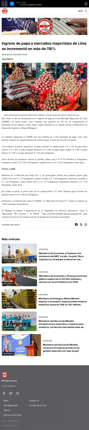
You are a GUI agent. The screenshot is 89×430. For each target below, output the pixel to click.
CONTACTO (34, 401)
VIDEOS (7, 410)
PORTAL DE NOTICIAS (12, 415)
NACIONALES (7, 59)
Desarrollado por (10, 425)
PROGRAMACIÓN (10, 406)
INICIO (6, 401)
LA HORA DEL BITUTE (38, 406)
